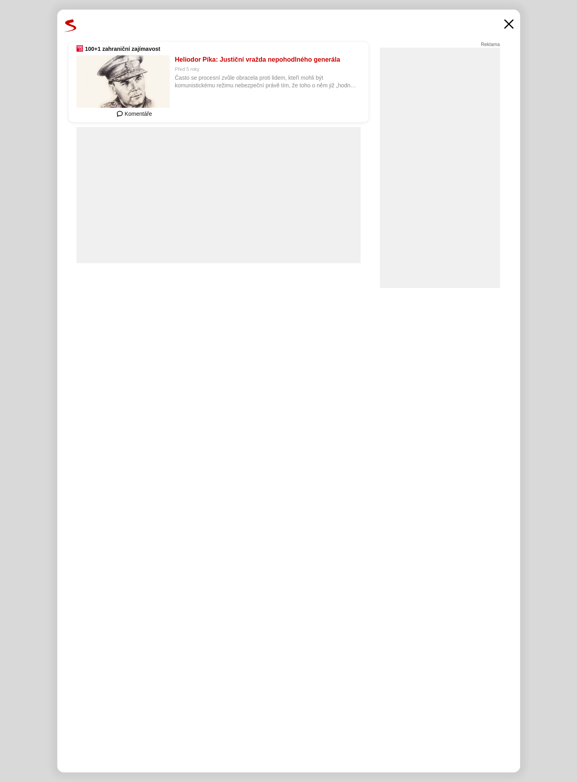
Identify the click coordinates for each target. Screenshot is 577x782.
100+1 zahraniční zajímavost (122, 49)
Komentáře (134, 114)
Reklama (490, 44)
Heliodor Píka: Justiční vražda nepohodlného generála (257, 59)
